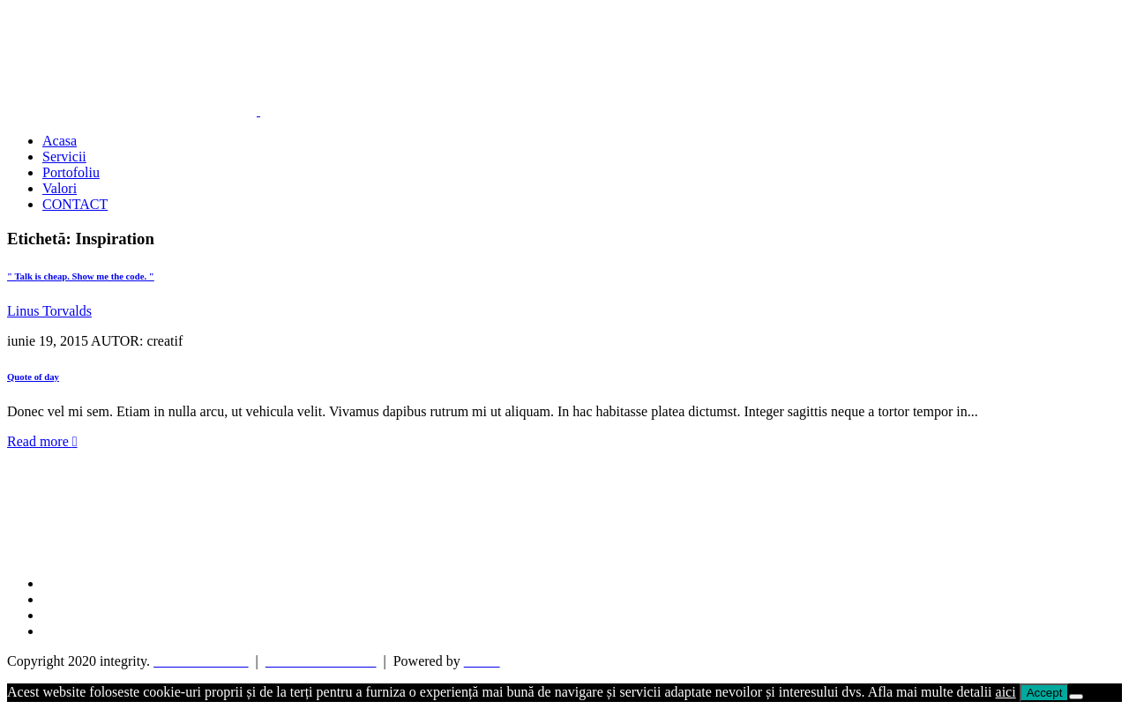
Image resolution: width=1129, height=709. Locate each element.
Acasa (59, 140)
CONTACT (75, 204)
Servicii (64, 156)
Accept (1045, 692)
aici (1006, 691)
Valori (59, 188)
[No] (1076, 696)
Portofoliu (71, 172)
